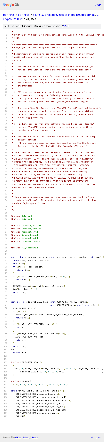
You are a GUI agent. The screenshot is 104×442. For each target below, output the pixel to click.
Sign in (98, 4)
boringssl (9, 14)
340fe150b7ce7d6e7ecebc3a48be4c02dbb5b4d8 (64, 14)
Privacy (26, 437)
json (98, 437)
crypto (7, 19)
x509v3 (18, 19)
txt (91, 437)
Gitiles (18, 437)
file (65, 26)
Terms (35, 437)
